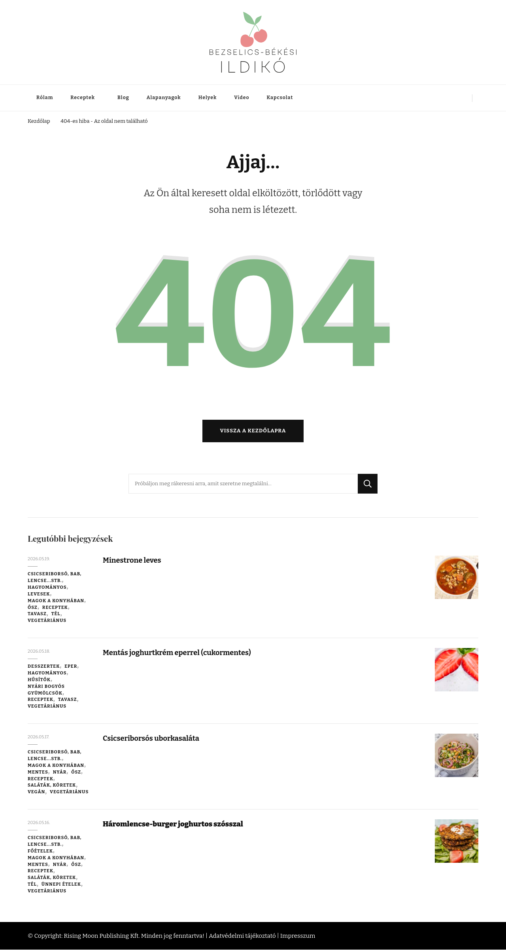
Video (241, 97)
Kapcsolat (280, 97)
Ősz (33, 609)
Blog (123, 97)
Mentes (38, 774)
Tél (55, 616)
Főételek (40, 853)
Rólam (44, 97)
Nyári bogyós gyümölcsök (46, 692)
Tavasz (37, 616)
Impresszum (297, 938)
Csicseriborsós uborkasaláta (153, 740)
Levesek (39, 596)
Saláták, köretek (52, 788)
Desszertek (44, 669)
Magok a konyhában (56, 603)
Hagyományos (47, 590)
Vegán (36, 794)
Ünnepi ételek (61, 887)
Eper (70, 669)
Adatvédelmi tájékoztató (242, 938)
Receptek (82, 97)
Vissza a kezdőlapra (253, 433)
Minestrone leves (133, 562)
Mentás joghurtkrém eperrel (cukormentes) (179, 655)
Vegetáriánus (47, 623)
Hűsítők (39, 682)
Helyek (207, 97)
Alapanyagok (164, 97)
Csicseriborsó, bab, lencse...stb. (54, 580)
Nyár (60, 774)
